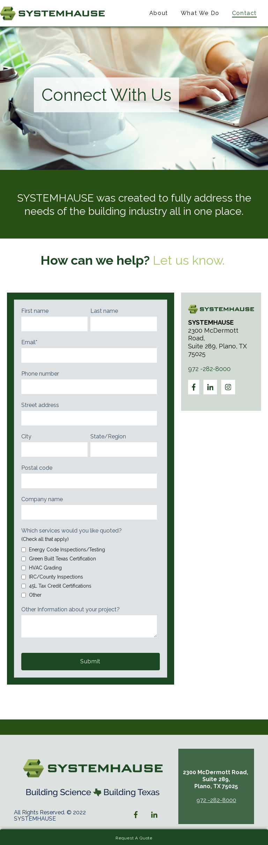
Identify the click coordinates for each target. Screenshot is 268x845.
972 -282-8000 (209, 368)
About (158, 13)
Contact (244, 13)
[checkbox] (89, 571)
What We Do (200, 13)
